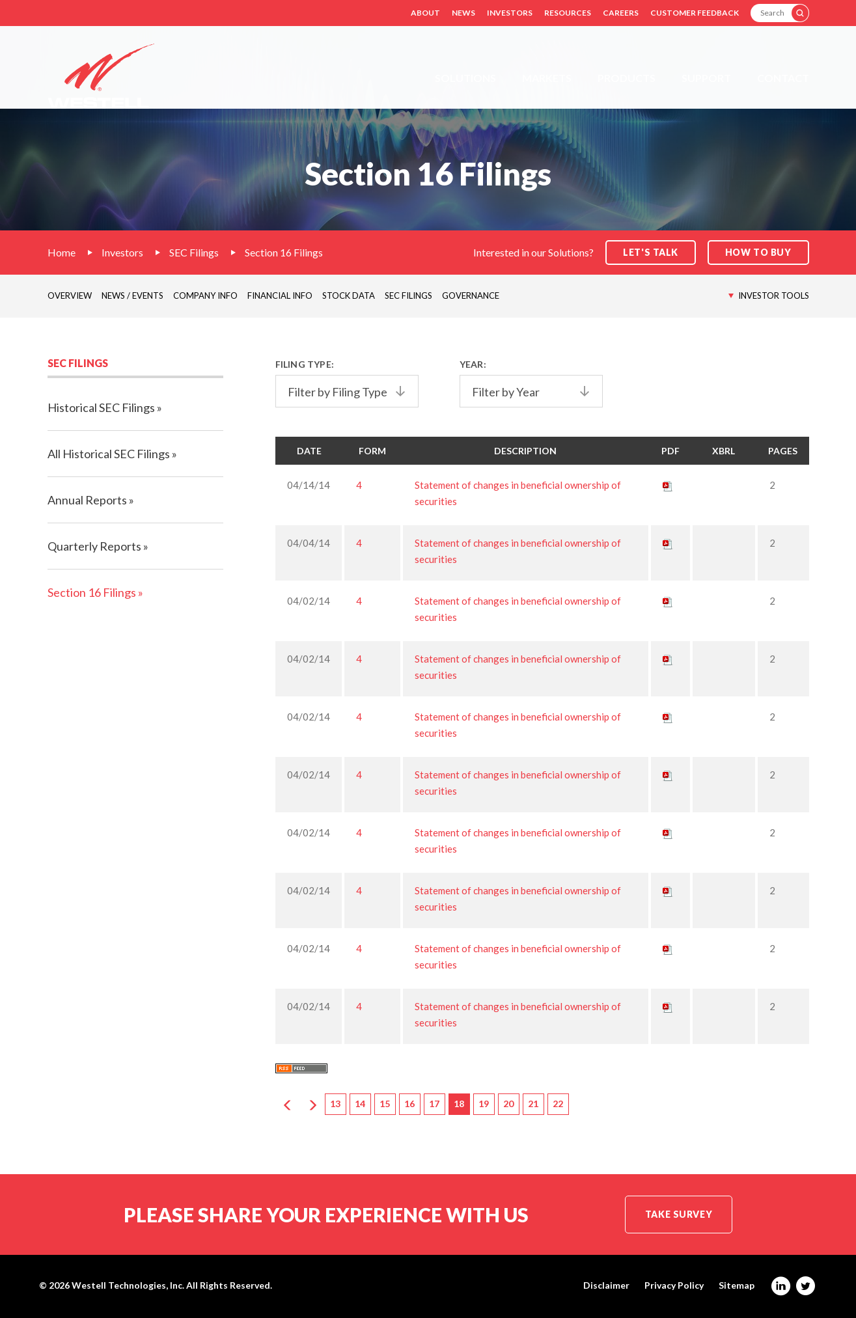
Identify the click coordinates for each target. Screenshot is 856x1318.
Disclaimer (606, 1285)
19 (483, 1103)
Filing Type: (305, 364)
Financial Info (279, 295)
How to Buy (758, 252)
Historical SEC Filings (101, 407)
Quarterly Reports (94, 546)
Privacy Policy (674, 1285)
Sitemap (736, 1285)
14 (360, 1103)
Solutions (465, 78)
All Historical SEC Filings (109, 453)
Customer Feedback (694, 13)
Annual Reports (87, 500)
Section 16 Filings (284, 252)
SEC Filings (194, 252)
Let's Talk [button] (650, 252)
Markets (547, 78)
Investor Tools (773, 295)
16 (409, 1103)
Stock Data (348, 295)
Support (706, 78)
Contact (783, 78)
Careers (621, 13)
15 (385, 1103)
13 (335, 1103)
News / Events (132, 295)
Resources (567, 13)
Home (62, 252)
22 (558, 1103)
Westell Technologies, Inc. (128, 1285)
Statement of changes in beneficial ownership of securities (518, 493)
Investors (509, 13)
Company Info (205, 295)
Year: (473, 364)
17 (434, 1103)
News (463, 13)
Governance (470, 295)
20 (508, 1103)
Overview (70, 295)
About (425, 13)
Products (627, 78)
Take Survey (678, 1214)
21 (533, 1103)
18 (459, 1103)
